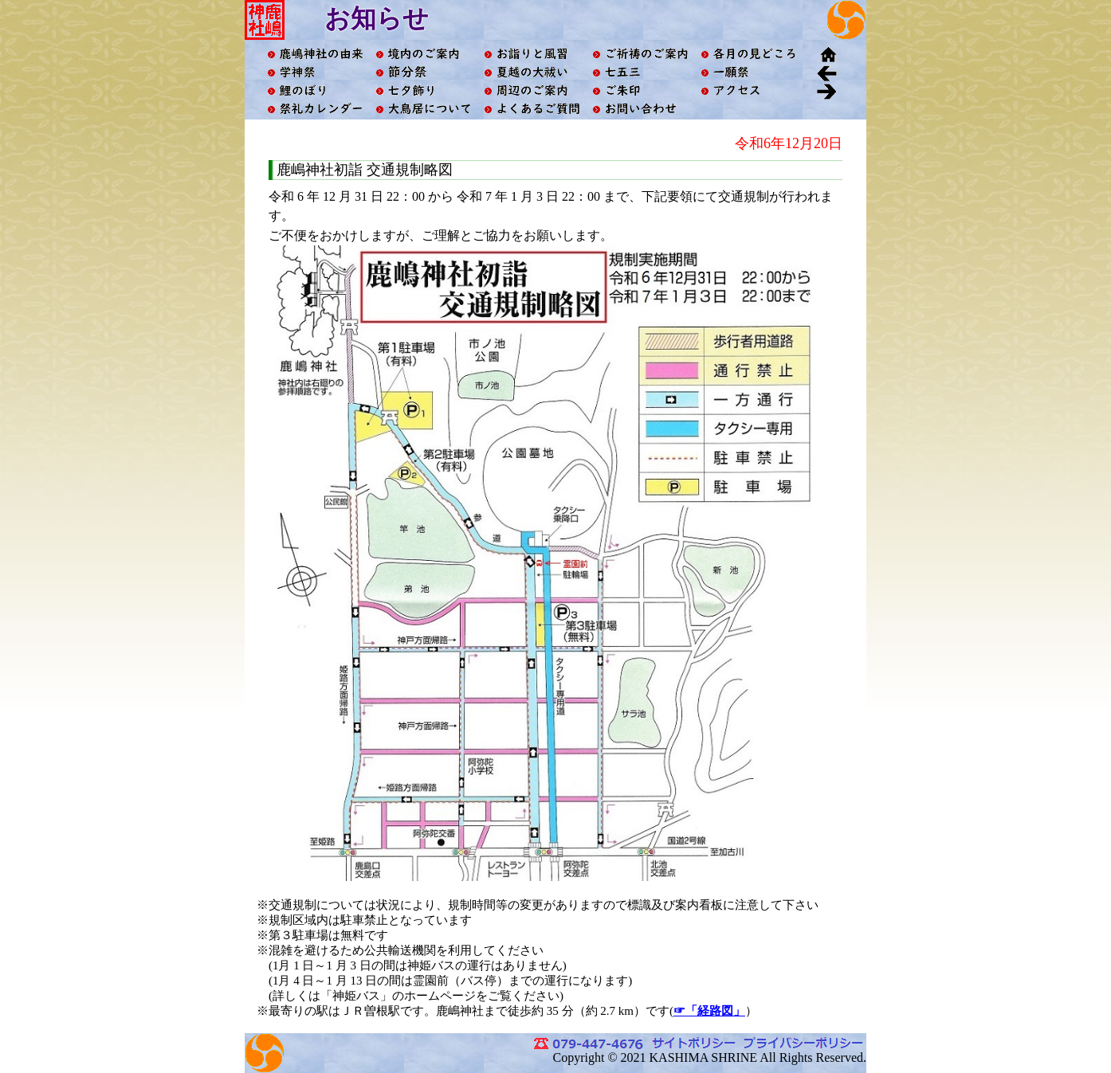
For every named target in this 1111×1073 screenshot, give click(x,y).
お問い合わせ (640, 109)
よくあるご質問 (531, 109)
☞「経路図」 (709, 1010)
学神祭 (315, 72)
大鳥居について (423, 109)
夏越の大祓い (531, 72)
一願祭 (748, 72)
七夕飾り (423, 90)
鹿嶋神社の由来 (315, 54)
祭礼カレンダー (315, 109)
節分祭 (423, 72)
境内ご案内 (423, 54)
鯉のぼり (315, 90)
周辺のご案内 (531, 90)
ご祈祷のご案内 (640, 54)
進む (826, 90)
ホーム (826, 54)
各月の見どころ (748, 54)
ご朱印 (640, 90)
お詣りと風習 (531, 54)
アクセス (748, 90)
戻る (826, 72)
